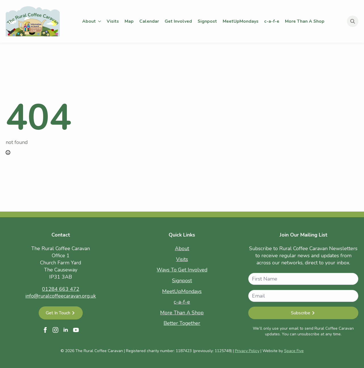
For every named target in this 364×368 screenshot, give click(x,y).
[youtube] (76, 330)
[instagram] (55, 330)
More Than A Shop (304, 21)
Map (129, 21)
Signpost (207, 21)
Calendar (149, 21)
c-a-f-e (271, 21)
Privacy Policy (247, 351)
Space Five (294, 351)
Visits (113, 21)
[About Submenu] (100, 21)
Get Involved (178, 21)
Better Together (182, 323)
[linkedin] (66, 330)
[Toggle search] (352, 21)
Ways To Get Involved (182, 269)
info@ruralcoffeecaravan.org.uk (60, 295)
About (89, 21)
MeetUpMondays (240, 21)
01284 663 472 (60, 289)
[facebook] (45, 330)
